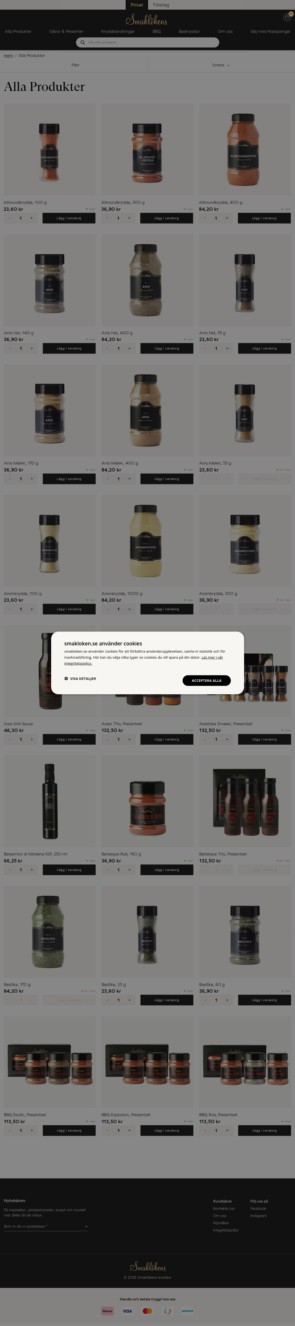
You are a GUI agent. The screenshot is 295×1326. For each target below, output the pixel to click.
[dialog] (147, 663)
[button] (80, 678)
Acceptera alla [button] (206, 680)
